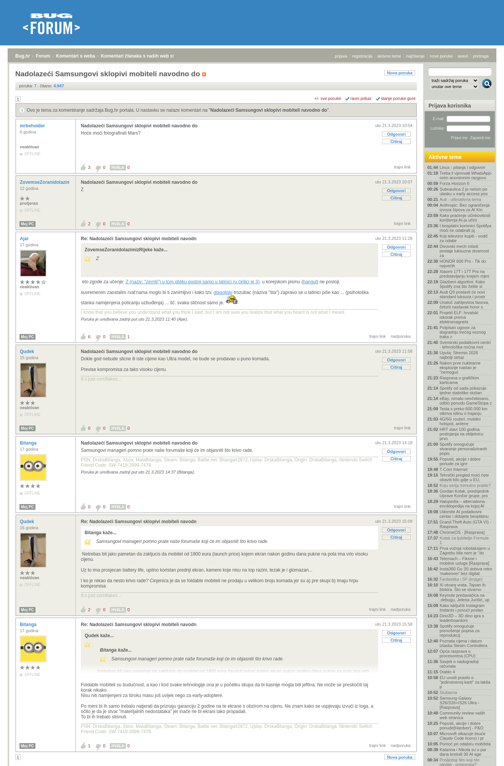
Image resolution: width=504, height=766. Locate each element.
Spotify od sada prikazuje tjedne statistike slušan (463, 390)
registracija (362, 56)
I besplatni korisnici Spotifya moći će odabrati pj (465, 228)
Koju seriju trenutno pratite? (465, 485)
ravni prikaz (361, 98)
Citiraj (396, 141)
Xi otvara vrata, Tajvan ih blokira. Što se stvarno (462, 587)
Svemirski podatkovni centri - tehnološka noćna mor (465, 344)
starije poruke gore (398, 98)
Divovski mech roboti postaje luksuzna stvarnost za (464, 251)
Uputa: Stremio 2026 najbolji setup (459, 355)
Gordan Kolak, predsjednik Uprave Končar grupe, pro (464, 493)
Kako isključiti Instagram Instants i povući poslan (462, 607)
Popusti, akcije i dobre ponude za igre (460, 461)
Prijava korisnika (450, 106)
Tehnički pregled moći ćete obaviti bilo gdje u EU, (464, 477)
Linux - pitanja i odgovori (462, 167)
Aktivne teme (445, 157)
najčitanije (415, 56)
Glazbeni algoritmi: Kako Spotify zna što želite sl (462, 284)
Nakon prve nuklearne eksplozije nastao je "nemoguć (460, 367)
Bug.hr (22, 56)
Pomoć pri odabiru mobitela (465, 744)
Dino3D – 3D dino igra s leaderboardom (462, 618)
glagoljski (222, 292)
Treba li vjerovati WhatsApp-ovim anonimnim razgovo (466, 175)
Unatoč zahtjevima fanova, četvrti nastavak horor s (464, 304)
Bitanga (29, 443)
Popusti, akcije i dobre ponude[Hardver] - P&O (461, 725)
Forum (43, 56)
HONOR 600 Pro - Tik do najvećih (463, 263)
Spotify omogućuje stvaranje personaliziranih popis (463, 449)
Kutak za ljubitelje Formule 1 (464, 540)
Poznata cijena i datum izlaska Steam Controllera (463, 643)
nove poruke (441, 56)
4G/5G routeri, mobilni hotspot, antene (460, 421)
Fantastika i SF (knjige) (461, 579)
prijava (341, 56)
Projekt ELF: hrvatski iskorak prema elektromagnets (459, 317)
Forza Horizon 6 (454, 183)
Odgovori (396, 134)
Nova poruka (400, 73)
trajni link (402, 167)
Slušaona (448, 692)
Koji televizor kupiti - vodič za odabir (464, 238)
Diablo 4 (447, 672)
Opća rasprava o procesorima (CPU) (457, 653)
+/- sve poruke (328, 98)
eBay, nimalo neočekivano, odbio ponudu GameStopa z (466, 400)
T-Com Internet (453, 469)
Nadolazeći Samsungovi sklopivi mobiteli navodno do (268, 110)
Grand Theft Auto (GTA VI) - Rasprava (465, 524)
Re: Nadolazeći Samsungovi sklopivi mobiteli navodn (138, 238)
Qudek (27, 351)
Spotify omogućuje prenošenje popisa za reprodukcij (460, 631)
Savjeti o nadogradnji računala (459, 663)
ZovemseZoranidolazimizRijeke (54, 182)
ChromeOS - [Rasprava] (462, 532)
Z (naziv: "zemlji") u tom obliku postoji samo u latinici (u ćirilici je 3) (192, 281)
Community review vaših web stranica (462, 715)
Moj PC (27, 224)
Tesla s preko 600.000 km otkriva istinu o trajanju (463, 411)
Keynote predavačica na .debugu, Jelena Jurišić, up (465, 597)
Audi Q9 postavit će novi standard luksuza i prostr (462, 294)
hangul (310, 281)
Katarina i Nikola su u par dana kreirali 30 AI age (463, 751)
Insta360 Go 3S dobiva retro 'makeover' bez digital (466, 571)
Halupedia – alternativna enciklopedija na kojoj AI (462, 503)
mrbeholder (33, 125)
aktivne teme (389, 56)
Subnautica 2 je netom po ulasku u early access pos (464, 191)
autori (463, 56)
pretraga (481, 56)
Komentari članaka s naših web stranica (144, 56)
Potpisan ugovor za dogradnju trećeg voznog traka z (463, 332)
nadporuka (401, 336)
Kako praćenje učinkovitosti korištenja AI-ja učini (465, 217)
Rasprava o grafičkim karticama (459, 380)
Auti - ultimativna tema (460, 199)
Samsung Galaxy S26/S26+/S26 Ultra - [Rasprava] (459, 703)
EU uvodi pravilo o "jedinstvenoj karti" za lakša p (465, 682)
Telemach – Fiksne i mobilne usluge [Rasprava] (464, 560)
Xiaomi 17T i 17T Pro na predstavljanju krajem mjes (464, 273)
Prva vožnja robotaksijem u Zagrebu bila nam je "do (465, 550)
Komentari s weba (75, 56)
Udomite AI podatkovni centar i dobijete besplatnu (464, 514)
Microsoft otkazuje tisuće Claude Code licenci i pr (462, 735)
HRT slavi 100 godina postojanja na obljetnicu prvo (461, 434)
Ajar (25, 238)
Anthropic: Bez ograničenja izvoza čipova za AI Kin (465, 207)
